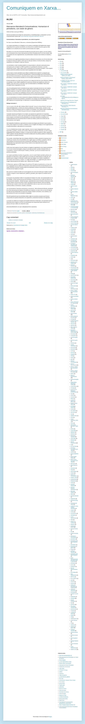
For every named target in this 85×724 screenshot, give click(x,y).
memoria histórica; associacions (73, 488)
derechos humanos (73, 265)
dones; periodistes (73, 305)
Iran (71, 414)
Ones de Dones (62, 690)
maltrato (72, 452)
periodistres (73, 544)
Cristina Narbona (74, 252)
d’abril (62, 123)
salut (72, 580)
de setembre (63, 114)
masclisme (73, 468)
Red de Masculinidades (74, 569)
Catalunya (73, 227)
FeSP (72, 351)
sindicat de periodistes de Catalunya (74, 586)
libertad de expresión (73, 436)
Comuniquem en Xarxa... (34, 8)
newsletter (73, 515)
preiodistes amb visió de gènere (74, 554)
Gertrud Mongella (74, 379)
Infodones (61, 673)
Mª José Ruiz (73, 446)
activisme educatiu (73, 176)
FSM (72, 356)
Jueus (72, 423)
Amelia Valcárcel (74, 188)
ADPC (72, 178)
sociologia (73, 592)
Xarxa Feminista (74, 643)
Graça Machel (74, 386)
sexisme (72, 581)
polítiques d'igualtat (73, 551)
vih (71, 623)
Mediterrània (73, 481)
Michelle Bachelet (74, 495)
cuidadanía (73, 255)
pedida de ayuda (74, 533)
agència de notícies (73, 182)
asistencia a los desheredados (74, 201)
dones (72, 281)
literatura (73, 440)
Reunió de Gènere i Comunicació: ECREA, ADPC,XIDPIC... (67, 78)
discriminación (74, 275)
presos (72, 564)
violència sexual (74, 635)
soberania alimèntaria (73, 590)
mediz (72, 482)
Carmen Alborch (74, 224)
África (72, 179)
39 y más (61, 678)
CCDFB (72, 229)
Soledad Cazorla (74, 593)
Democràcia (73, 260)
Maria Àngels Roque (73, 457)
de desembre (64, 70)
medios (72, 473)
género (72, 373)
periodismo (73, 539)
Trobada (72, 610)
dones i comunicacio (73, 288)
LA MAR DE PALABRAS (64, 676)
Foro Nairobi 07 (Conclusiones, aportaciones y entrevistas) (66, 702)
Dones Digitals (62, 660)
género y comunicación (26, 212)
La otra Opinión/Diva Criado (65, 661)
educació (73, 323)
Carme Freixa (74, 223)
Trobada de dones (73, 613)
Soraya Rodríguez (73, 600)
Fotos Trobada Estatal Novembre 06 (67, 704)
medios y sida (74, 477)
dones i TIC (73, 294)
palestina (73, 524)
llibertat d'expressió (73, 442)
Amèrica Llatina (74, 191)
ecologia (72, 319)
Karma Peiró (62, 683)
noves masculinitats (73, 517)
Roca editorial (74, 578)
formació (73, 352)
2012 (61, 61)
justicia (72, 428)
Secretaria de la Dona (64, 692)
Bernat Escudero (74, 214)
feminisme (73, 349)
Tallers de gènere (63, 675)
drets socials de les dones (74, 317)
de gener (63, 129)
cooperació (73, 250)
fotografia (73, 354)
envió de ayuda (74, 340)
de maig (62, 121)
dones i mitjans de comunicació (74, 291)
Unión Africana (74, 620)
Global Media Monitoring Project (74, 383)
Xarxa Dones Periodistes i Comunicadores (66, 153)
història (72, 395)
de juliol (62, 118)
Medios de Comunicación (74, 475)
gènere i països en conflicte (74, 371)
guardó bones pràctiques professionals (74, 391)
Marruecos (73, 463)
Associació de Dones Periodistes (66, 665)
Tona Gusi (63, 150)
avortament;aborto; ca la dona (74, 207)
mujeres (72, 510)
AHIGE (72, 184)
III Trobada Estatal (73, 407)
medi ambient (74, 471)
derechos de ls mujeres (74, 263)
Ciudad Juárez (74, 236)
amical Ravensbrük (73, 195)
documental (73, 279)
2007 (61, 132)
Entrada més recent (11, 222)
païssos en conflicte (73, 522)
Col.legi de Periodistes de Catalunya (74, 244)
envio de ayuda (74, 337)
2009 (61, 67)
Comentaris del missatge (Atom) (20, 225)
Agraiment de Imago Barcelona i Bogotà (69, 100)
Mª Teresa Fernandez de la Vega (74, 449)
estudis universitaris (73, 345)
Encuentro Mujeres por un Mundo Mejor (74, 331)
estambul (73, 343)
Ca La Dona (61, 682)
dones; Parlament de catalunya (74, 302)
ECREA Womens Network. (74, 321)
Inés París (73, 412)
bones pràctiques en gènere (74, 217)
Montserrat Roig (74, 500)
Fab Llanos (63, 140)
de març (63, 125)
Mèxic (72, 494)
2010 (61, 65)
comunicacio (73, 247)
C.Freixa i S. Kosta (63, 670)
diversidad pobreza (73, 277)
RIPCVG (73, 576)
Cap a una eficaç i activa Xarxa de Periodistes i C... (67, 106)
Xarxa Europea (62, 693)
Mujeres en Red (62, 695)
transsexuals (73, 609)
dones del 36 (73, 286)
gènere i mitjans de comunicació (74, 367)
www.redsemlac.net (25, 36)
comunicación (74, 249)
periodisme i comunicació (73, 537)
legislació (73, 432)
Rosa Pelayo (63, 146)
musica (72, 511)
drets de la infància (73, 308)
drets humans (74, 313)
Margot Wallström (74, 453)
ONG (72, 519)
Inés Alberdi (73, 410)
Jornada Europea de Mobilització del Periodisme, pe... (68, 103)
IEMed (72, 398)
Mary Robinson (74, 465)
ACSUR (72, 170)
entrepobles (73, 335)
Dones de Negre (74, 283)
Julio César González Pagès (74, 425)
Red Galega (73, 572)
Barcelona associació (73, 212)
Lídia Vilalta (63, 144)
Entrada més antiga (48, 222)
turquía (72, 615)
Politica (72, 549)
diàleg (72, 273)
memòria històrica (73, 485)
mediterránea (34, 212)
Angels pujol (62, 685)
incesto (72, 409)
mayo (72, 469)
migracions (73, 498)
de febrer (63, 127)
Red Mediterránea (40, 212)
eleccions (73, 325)
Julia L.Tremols (64, 142)
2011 (61, 63)
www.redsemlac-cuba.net (37, 36)
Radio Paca (61, 700)
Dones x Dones (74, 299)
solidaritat (73, 598)
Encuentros (19, 212)
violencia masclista (73, 630)
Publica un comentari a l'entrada (16, 220)
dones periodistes (74, 296)
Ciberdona (61, 687)
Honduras (73, 397)
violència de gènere (73, 627)
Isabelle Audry (74, 415)
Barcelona (73, 209)
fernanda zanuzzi (64, 158)
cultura (72, 257)
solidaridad (73, 596)
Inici (30, 222)
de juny (62, 119)
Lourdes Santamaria (63, 697)
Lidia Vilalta (73, 438)
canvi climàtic (74, 221)
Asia (72, 199)
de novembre (64, 72)
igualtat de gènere (73, 401)
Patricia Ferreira (74, 528)
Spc (71, 602)
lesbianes (73, 433)
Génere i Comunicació (73, 361)
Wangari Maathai (74, 640)
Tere (62, 148)
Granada (73, 388)
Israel (72, 417)
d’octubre (63, 112)
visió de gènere (74, 638)
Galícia (72, 357)
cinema (72, 232)
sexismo (72, 583)
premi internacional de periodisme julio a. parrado (74, 559)
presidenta (73, 563)
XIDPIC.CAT (73, 649)
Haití (72, 393)
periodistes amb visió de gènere (74, 541)
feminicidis (73, 347)
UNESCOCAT (74, 618)
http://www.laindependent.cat (65, 655)
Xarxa (70, 54)
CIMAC (72, 231)
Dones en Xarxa (62, 688)
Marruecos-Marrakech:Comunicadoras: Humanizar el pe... (68, 109)
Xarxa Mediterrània (73, 647)
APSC (72, 197)
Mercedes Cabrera (73, 492)
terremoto (73, 604)
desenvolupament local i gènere (74, 270)
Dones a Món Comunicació (65, 663)
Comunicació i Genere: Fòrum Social (67, 680)
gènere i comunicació (73, 364)
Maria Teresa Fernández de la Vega (74, 460)
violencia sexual (74, 632)
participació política (73, 526)
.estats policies (74, 164)
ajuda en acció (74, 186)
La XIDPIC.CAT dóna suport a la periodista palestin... (67, 81)
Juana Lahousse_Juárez (74, 420)
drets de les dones (73, 311)
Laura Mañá (73, 430)
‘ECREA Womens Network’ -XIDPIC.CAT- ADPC (66, 75)
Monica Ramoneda (63, 698)
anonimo (63, 155)
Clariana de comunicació (64, 666)
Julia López (61, 668)
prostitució (73, 566)
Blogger (50, 716)
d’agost (62, 116)
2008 (61, 69)
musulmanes (73, 513)
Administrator (64, 138)
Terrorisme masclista (73, 607)
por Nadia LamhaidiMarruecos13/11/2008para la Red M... (69, 97)
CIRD (72, 234)
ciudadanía (73, 238)
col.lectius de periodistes (73, 241)
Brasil (72, 219)
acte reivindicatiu (74, 172)
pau (71, 531)
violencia (73, 624)
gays (72, 359)
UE (71, 617)
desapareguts (74, 267)
